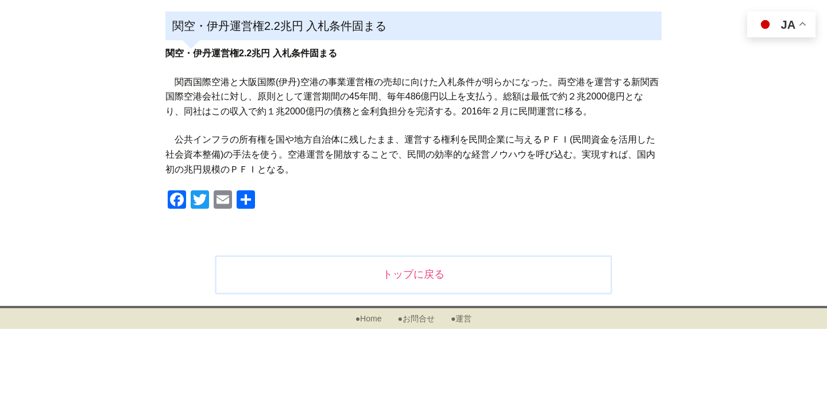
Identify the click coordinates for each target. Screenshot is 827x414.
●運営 (461, 318)
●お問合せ (415, 318)
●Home (368, 318)
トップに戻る (413, 274)
